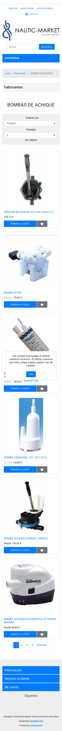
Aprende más (31, 380)
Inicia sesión (27, 8)
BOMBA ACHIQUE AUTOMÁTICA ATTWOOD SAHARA (30, 620)
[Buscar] (23, 47)
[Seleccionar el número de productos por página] (31, 135)
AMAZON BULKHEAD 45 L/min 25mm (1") (29, 212)
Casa (7, 73)
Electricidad (20, 73)
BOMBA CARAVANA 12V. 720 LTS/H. (26, 457)
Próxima (41, 645)
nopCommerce (36, 725)
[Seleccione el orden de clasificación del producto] (31, 123)
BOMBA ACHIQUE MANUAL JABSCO (26, 538)
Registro (13, 8)
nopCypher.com (36, 721)
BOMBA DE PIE (13, 292)
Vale (31, 374)
